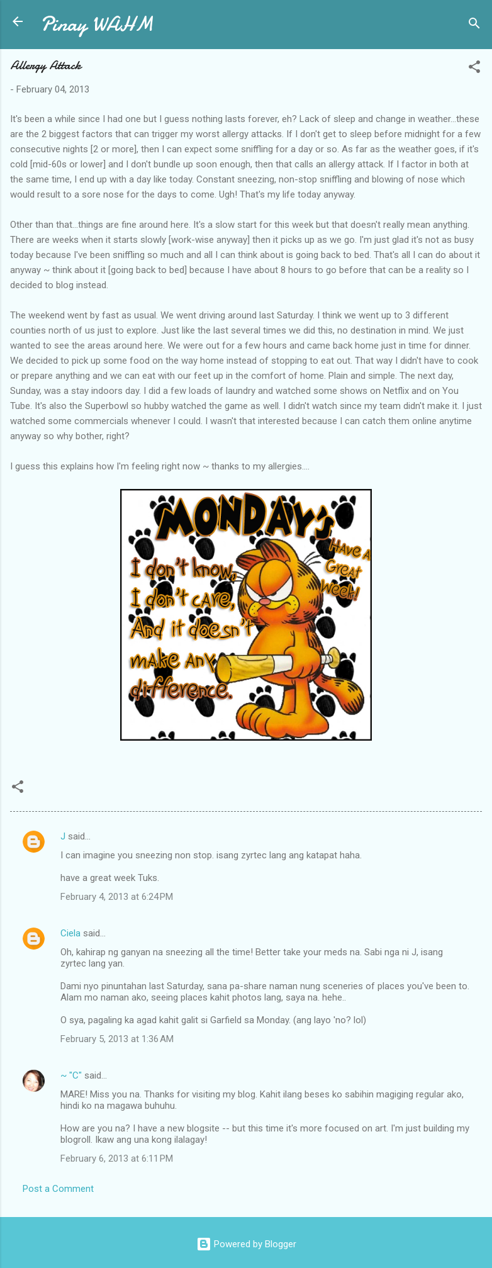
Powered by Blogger (246, 1244)
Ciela (70, 933)
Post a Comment (58, 1188)
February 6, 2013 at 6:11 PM (116, 1158)
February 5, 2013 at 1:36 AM (117, 1039)
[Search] (474, 25)
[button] (474, 69)
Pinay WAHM (97, 24)
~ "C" (71, 1075)
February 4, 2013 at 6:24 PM (116, 896)
